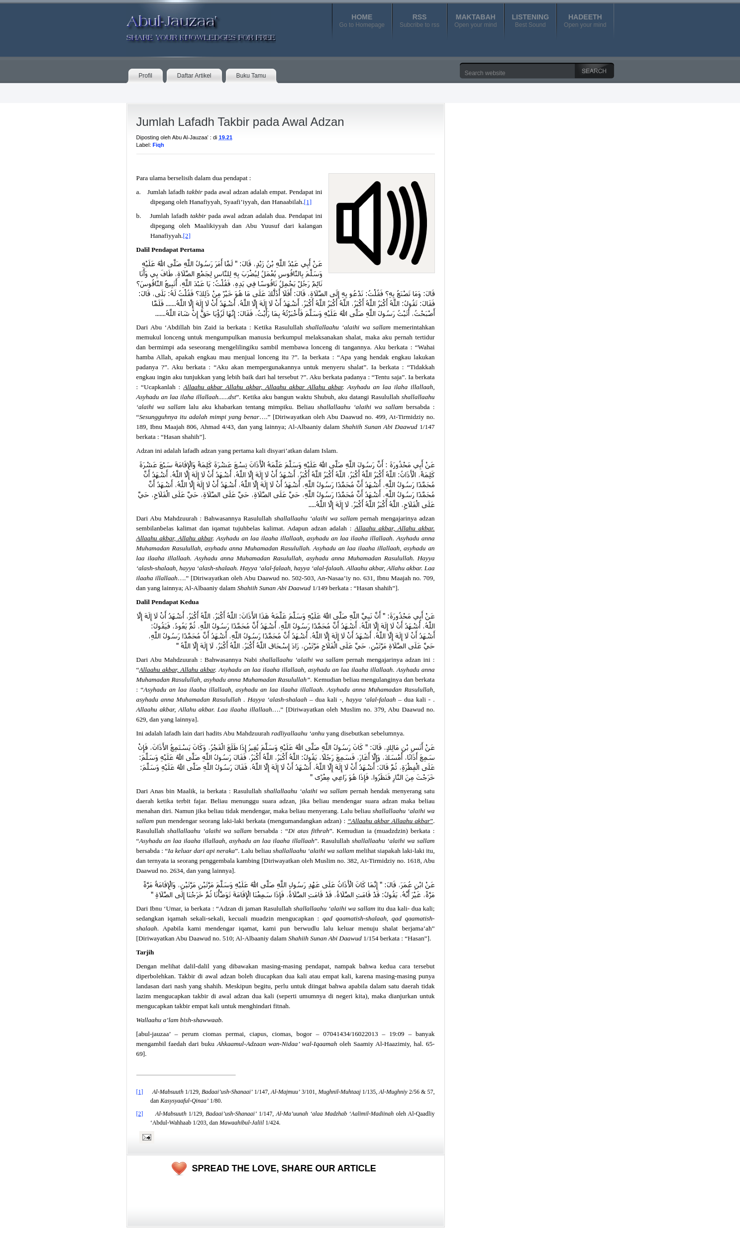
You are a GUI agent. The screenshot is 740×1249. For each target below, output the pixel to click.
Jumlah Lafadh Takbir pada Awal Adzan (240, 121)
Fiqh (158, 145)
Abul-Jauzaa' (190, 24)
